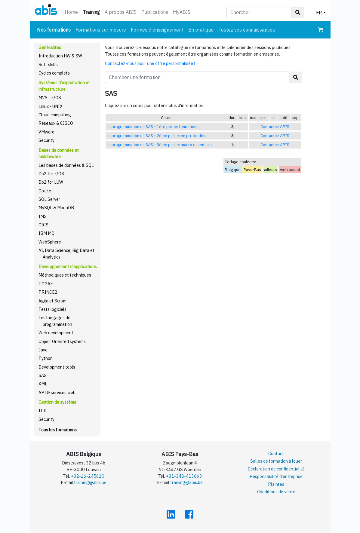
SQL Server (49, 199)
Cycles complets (54, 73)
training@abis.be (90, 482)
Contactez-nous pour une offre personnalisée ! (150, 63)
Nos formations (55, 29)
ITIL (43, 410)
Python (45, 358)
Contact (276, 453)
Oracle (44, 191)
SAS (42, 375)
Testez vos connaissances (246, 30)
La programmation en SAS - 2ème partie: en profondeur (157, 135)
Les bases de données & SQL (66, 165)
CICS (43, 225)
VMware (46, 132)
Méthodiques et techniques (64, 275)
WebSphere (49, 242)
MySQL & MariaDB (56, 207)
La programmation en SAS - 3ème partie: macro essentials (159, 144)
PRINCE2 (47, 292)
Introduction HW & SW (60, 56)
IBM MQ (46, 233)
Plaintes (276, 484)
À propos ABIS (121, 12)
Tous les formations (57, 430)
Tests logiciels (52, 309)
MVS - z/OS (49, 97)
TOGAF (45, 283)
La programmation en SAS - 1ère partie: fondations (152, 126)
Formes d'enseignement (157, 30)
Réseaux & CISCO (55, 123)
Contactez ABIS (274, 126)
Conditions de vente (276, 492)
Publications (154, 12)
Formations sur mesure (100, 30)
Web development (55, 332)
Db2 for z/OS (51, 173)
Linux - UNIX (50, 106)
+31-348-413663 (184, 476)
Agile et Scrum (52, 301)
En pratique (201, 30)
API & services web (56, 392)
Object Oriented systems (62, 341)
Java (43, 350)
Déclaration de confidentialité (276, 469)
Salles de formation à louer (276, 461)
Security (46, 140)
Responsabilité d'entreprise (276, 476)
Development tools (56, 367)
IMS (42, 216)
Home (71, 12)
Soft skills (48, 64)
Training (92, 11)
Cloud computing (54, 115)
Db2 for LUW (50, 182)
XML (42, 384)
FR (319, 13)
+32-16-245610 (87, 476)
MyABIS (181, 12)
